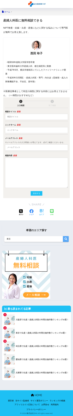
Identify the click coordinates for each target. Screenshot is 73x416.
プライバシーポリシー (36, 409)
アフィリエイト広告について (27, 405)
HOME (36, 395)
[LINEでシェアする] (52, 212)
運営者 (11, 401)
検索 (66, 239)
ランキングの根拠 (57, 401)
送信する (37, 193)
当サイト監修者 (22, 401)
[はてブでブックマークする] (41, 212)
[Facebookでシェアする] (31, 212)
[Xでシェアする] (21, 212)
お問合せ (45, 405)
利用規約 (55, 405)
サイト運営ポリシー (39, 401)
